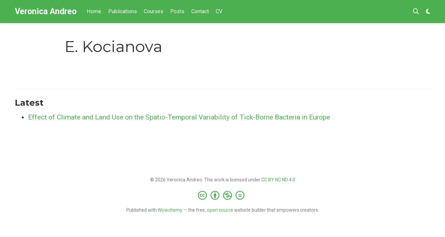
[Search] (416, 11)
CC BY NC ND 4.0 (278, 179)
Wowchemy (170, 210)
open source (220, 210)
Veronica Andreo (46, 11)
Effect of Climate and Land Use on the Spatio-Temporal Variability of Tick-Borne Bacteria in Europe (179, 117)
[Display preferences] (428, 11)
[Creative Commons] (222, 195)
